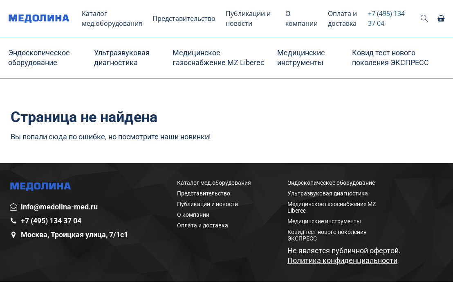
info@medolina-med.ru (59, 206)
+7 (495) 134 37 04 (386, 18)
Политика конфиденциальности (342, 260)
